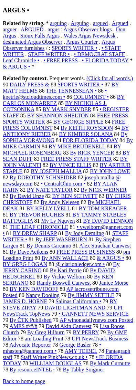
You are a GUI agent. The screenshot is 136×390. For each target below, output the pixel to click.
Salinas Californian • (78, 301)
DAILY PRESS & (29, 84)
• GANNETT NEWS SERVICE (94, 314)
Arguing (80, 23)
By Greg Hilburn (45, 332)
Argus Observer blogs (87, 29)
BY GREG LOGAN (25, 264)
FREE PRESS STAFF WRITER (76, 159)
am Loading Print (44, 338)
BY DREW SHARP (35, 233)
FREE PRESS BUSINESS (85, 252)
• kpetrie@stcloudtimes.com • (55, 94)
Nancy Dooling (43, 295)
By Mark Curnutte (110, 363)
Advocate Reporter (30, 345)
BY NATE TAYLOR (49, 190)
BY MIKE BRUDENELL (77, 146)
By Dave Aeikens (29, 252)
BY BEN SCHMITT (75, 196)
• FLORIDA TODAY (105, 60)
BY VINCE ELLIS (71, 165)
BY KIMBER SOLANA (86, 134)
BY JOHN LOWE (110, 171)
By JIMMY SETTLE (91, 295)
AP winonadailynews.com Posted (96, 320)
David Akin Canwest (68, 326)
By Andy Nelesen (60, 202)
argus (53, 29)
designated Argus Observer (32, 42)
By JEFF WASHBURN (61, 239)
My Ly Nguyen (58, 221)
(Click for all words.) (109, 78)
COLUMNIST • (91, 97)
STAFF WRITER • (49, 54)
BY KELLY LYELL (48, 208)
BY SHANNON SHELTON (58, 115)
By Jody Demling (84, 233)
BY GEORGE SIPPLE (78, 122)
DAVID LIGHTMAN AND (74, 307)
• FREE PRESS (60, 60)
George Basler (75, 345)
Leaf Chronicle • (21, 60)
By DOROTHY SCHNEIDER (43, 177)
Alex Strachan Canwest (105, 246)
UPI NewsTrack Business (100, 338)
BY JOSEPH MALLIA (56, 171)
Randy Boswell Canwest (64, 283)
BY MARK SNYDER (67, 109)
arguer (10, 29)
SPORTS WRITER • (74, 48)
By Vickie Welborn (65, 277)
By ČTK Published (31, 320)
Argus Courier (82, 42)
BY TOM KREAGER (103, 208)
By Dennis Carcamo (49, 246)
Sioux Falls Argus (40, 36)
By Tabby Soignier (83, 369)
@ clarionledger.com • (80, 264)
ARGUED (32, 29)
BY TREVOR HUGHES (37, 215)
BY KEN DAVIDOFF (34, 289)
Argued (120, 23)
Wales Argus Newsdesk (89, 36)
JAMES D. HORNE (25, 301)
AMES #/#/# (23, 326)
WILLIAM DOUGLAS (55, 363)
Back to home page (24, 381)
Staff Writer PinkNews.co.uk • (54, 357)
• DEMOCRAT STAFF (99, 54)
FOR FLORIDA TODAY (90, 140)
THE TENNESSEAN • (71, 91)
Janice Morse (113, 283)
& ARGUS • (16, 67)
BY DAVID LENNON (108, 221)
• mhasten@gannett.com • (52, 348)
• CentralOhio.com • (63, 184)
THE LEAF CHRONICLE (39, 227)
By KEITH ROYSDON (87, 128)
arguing (58, 23)
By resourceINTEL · (32, 369)
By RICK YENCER (92, 153)
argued (100, 23)
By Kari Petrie (66, 270)
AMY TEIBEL (80, 351)
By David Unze (27, 196)
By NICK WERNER (104, 190)
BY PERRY (86, 332)
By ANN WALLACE (64, 258)
